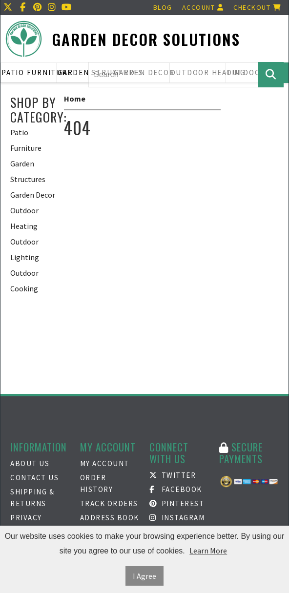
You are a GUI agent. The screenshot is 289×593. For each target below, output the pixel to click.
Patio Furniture (29, 72)
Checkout (257, 7)
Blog (162, 7)
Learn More (208, 550)
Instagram (177, 517)
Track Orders (109, 503)
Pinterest (176, 503)
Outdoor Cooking (24, 280)
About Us (29, 463)
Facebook (175, 489)
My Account (104, 463)
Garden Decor (32, 195)
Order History (96, 483)
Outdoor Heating (24, 218)
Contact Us (34, 477)
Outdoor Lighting (24, 249)
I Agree (144, 576)
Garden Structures (85, 72)
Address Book (109, 517)
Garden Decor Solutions (146, 39)
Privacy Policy (26, 523)
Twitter (172, 475)
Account (203, 7)
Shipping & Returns (32, 497)
